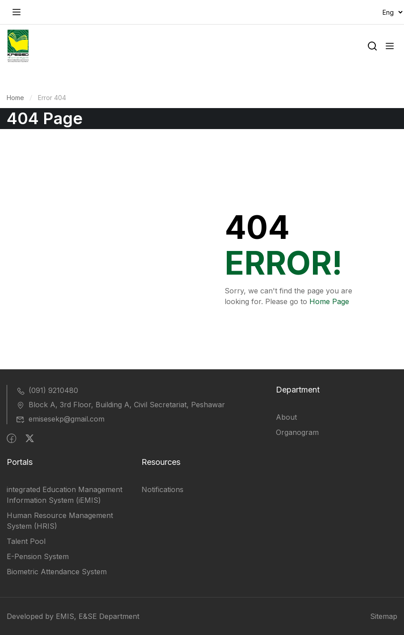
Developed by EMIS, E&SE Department (73, 616)
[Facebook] (11, 438)
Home (15, 97)
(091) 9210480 (47, 390)
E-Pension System (38, 556)
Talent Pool (26, 541)
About (286, 417)
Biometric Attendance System (57, 571)
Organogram (297, 432)
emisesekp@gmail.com (60, 418)
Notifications (162, 489)
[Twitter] (29, 438)
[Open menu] (17, 12)
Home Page (329, 301)
